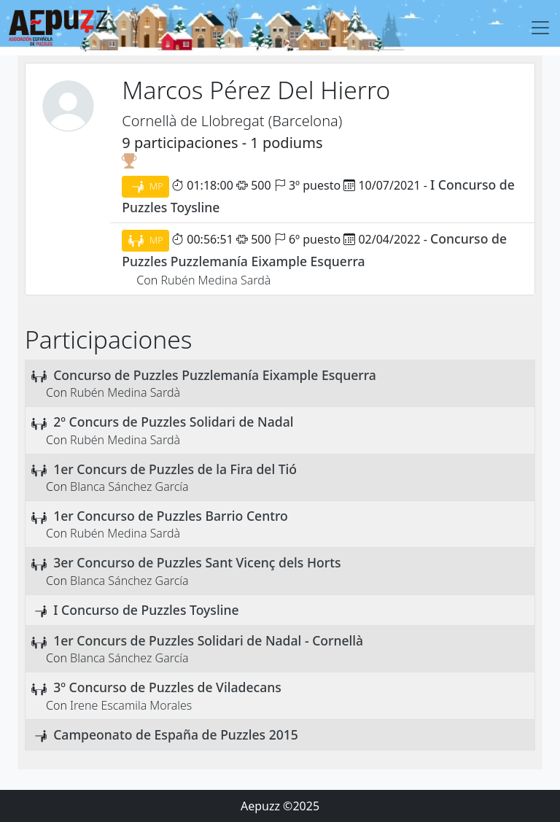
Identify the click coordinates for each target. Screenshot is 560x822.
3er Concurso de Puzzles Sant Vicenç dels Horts (197, 562)
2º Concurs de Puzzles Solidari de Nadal (173, 421)
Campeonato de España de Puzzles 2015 (175, 734)
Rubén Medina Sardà (215, 280)
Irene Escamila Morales (131, 705)
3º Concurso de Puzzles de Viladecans (167, 687)
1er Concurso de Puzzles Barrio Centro (170, 515)
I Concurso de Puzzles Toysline (145, 610)
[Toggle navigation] (540, 28)
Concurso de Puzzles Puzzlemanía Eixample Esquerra (214, 375)
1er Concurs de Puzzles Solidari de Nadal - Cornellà (208, 640)
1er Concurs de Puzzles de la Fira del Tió (175, 469)
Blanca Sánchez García (129, 486)
